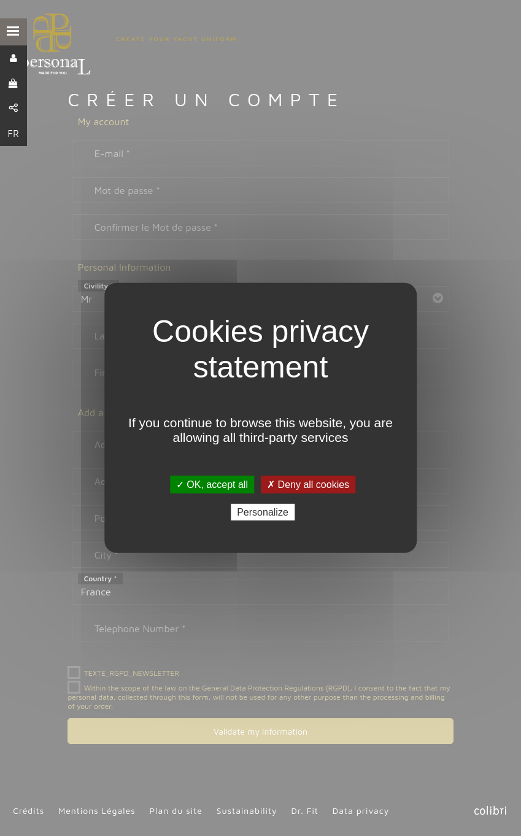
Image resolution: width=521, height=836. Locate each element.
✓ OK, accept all (212, 484)
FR (14, 133)
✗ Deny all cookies (308, 484)
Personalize (262, 512)
